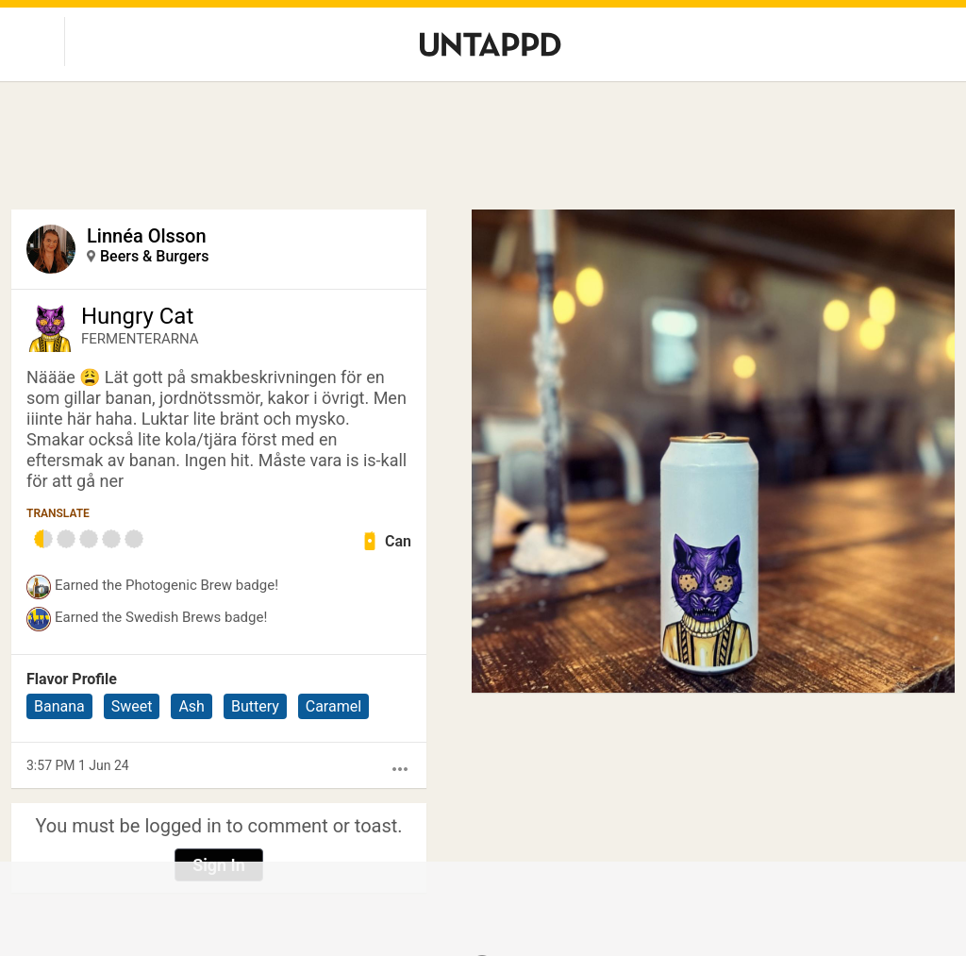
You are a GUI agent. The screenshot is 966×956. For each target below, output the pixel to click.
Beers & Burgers (154, 256)
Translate (58, 513)
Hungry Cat (137, 316)
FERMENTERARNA (140, 338)
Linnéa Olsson (147, 236)
